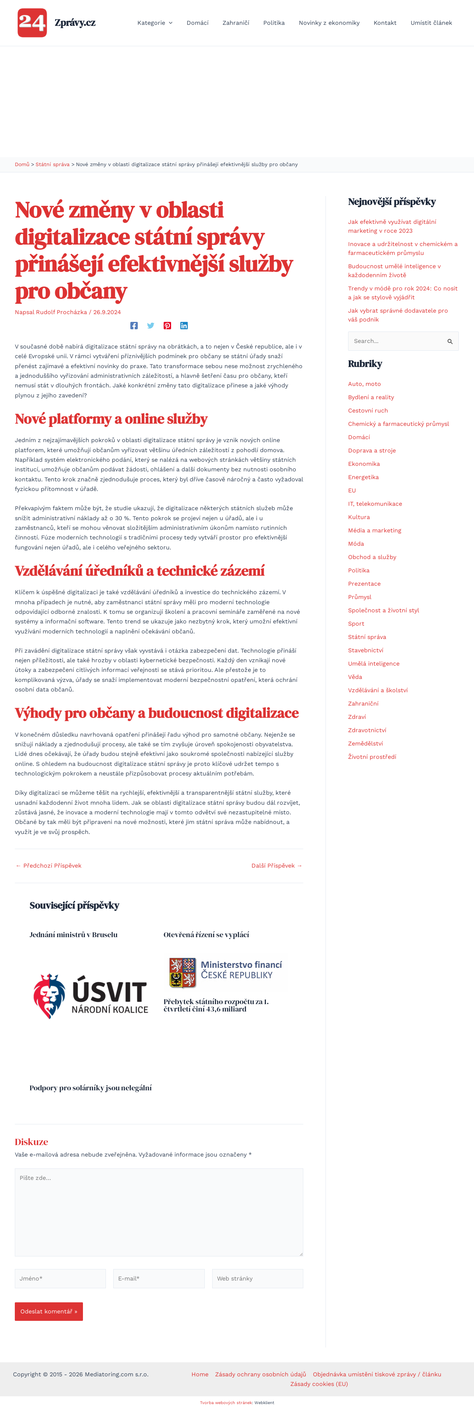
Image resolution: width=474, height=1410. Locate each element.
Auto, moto (364, 383)
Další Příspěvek (277, 866)
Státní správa (367, 636)
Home (200, 1374)
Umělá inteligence (374, 663)
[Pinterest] (167, 325)
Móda (356, 543)
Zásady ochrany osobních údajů (260, 1374)
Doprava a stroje (372, 450)
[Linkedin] (184, 325)
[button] (183, 23)
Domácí (359, 437)
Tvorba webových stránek (226, 1402)
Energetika (363, 477)
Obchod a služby (372, 557)
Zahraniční (363, 703)
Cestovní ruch (368, 410)
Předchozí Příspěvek (48, 866)
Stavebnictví (365, 650)
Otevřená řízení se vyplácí (206, 934)
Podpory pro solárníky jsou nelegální (91, 1088)
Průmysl (359, 596)
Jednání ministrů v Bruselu (73, 934)
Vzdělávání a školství (378, 690)
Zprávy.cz (75, 22)
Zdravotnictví (367, 730)
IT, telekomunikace (375, 503)
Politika (359, 570)
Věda (355, 676)
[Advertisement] (237, 102)
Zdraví (357, 716)
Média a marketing (374, 530)
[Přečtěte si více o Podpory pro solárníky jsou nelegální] (92, 1015)
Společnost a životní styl (383, 610)
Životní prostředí (372, 756)
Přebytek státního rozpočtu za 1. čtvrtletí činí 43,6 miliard (216, 1005)
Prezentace (364, 583)
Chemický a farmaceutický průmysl (398, 423)
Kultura (359, 517)
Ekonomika (364, 463)
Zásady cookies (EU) (319, 1383)
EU (352, 490)
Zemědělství (365, 743)
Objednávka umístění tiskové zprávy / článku (376, 1374)
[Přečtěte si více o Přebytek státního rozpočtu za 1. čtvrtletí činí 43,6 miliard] (226, 972)
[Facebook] (134, 325)
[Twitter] (150, 325)
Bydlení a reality (371, 397)
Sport (356, 623)
